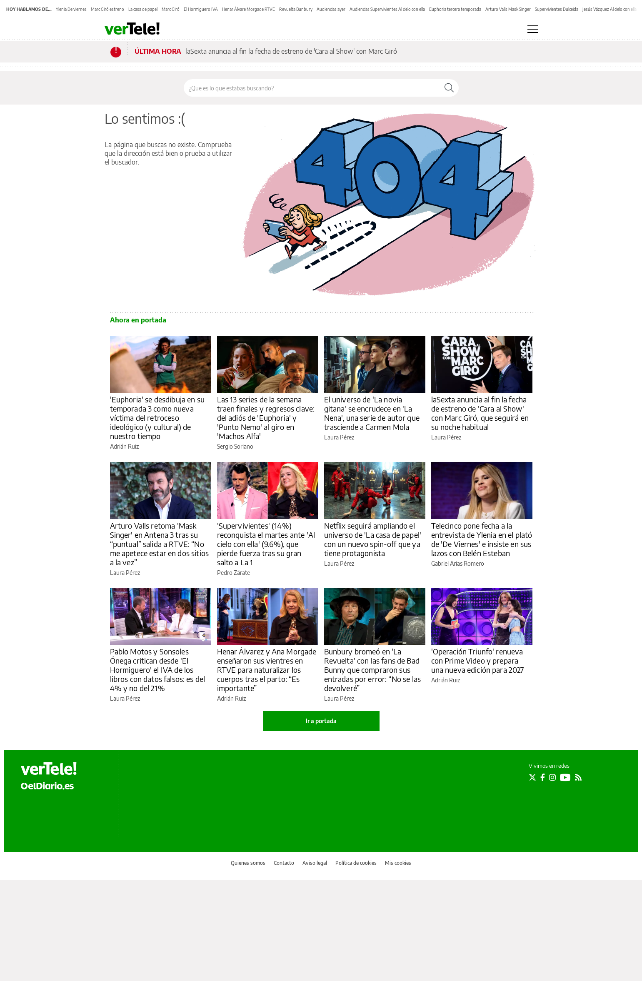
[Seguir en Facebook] (542, 777)
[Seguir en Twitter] (532, 777)
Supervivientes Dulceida (556, 9)
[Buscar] (449, 88)
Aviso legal (314, 863)
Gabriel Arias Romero (457, 563)
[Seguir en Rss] (578, 777)
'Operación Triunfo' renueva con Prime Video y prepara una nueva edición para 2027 (477, 660)
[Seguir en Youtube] (565, 777)
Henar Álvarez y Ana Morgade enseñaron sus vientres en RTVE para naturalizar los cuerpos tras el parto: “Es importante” (267, 670)
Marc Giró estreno (107, 9)
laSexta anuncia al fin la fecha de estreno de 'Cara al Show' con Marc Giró (291, 51)
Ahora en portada (138, 320)
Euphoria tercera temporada (455, 9)
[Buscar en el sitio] (312, 88)
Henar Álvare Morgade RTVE (248, 9)
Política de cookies (356, 863)
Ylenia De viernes (71, 9)
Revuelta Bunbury (295, 9)
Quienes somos (248, 863)
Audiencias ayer (331, 9)
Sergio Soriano (235, 446)
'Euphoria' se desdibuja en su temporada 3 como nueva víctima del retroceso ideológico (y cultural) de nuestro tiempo (157, 417)
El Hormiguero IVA (201, 9)
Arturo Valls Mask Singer (508, 9)
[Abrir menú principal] (532, 29)
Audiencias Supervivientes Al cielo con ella (387, 9)
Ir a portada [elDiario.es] (321, 720)
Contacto (284, 863)
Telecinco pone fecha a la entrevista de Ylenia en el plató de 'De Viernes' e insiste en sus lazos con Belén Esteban (481, 539)
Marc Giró (171, 9)
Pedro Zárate (233, 572)
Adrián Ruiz (124, 446)
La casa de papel (142, 9)
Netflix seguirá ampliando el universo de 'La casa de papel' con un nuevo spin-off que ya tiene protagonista (373, 539)
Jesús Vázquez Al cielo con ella (609, 9)
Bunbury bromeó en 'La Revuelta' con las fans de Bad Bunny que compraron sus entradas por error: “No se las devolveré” (372, 670)
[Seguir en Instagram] (552, 777)
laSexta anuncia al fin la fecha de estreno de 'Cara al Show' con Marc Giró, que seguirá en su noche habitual (480, 413)
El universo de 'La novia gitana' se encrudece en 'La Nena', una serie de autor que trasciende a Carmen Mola (372, 413)
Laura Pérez (339, 437)
